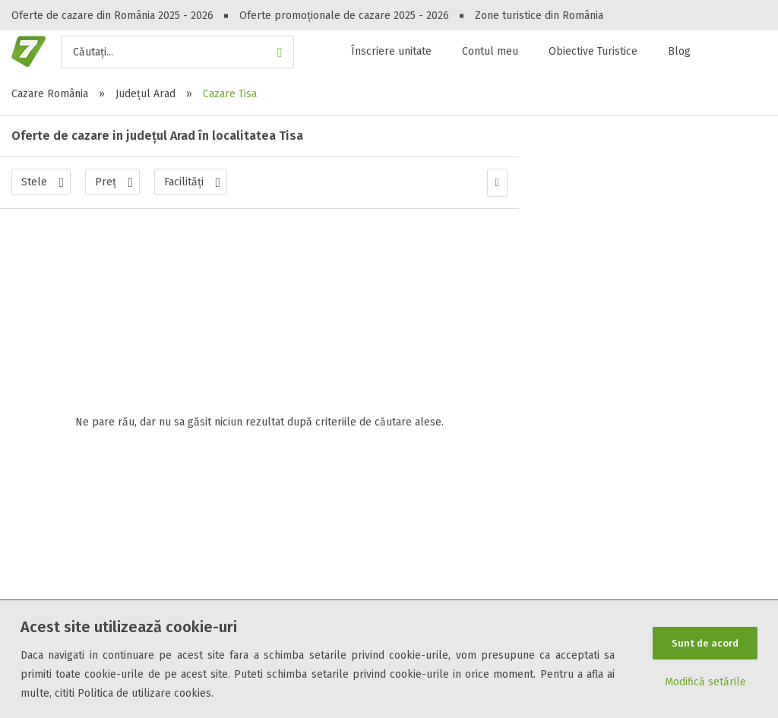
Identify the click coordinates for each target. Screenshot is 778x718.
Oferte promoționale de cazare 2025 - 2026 (344, 15)
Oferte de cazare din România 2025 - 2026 (112, 15)
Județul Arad (145, 93)
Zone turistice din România (539, 15)
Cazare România (49, 93)
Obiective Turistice (593, 51)
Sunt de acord (705, 642)
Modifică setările (705, 683)
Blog (679, 51)
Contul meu (490, 51)
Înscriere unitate (391, 51)
